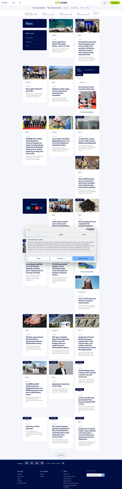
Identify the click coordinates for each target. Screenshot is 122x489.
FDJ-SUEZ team (21, 483)
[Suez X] (33, 208)
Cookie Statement (71, 253)
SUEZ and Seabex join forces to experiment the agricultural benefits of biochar (87, 224)
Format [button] (49, 13)
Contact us (115, 3)
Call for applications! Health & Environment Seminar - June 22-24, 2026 (60, 44)
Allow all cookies (83, 258)
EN (13, 2)
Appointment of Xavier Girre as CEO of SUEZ (60, 385)
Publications (29, 41)
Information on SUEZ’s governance (33, 427)
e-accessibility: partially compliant (70, 486)
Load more (61, 455)
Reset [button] (96, 13)
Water (42, 474)
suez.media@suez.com (89, 69)
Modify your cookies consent (71, 483)
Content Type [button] (32, 13)
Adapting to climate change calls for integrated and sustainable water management (60, 92)
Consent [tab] (37, 234)
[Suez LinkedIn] (28, 208)
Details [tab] (61, 234)
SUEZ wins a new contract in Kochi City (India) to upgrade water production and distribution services (34, 340)
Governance (20, 476)
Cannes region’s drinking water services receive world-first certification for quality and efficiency (60, 224)
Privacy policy (67, 478)
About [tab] (84, 234)
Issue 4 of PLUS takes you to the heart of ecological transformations (87, 300)
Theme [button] (67, 13)
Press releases (29, 37)
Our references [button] (74, 7)
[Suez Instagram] (41, 208)
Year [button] (84, 13)
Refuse (39, 258)
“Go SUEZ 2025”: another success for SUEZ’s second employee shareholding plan (87, 141)
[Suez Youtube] (37, 208)
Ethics (19, 478)
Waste (42, 476)
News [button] (87, 7)
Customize (61, 258)
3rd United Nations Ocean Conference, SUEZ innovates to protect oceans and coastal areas (87, 373)
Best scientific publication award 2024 (34, 90)
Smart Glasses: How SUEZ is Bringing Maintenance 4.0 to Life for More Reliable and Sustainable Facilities (61, 142)
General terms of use (69, 476)
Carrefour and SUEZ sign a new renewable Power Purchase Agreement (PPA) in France (86, 400)
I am (105, 2)
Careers (19, 481)
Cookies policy (67, 481)
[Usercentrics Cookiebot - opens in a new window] (87, 229)
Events (27, 46)
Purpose (19, 474)
